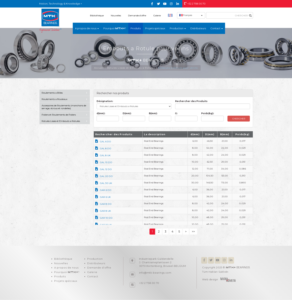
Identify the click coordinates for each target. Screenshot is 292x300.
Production (95, 259)
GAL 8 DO (103, 148)
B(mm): (153, 113)
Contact (92, 277)
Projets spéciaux (155, 28)
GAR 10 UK (103, 225)
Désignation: (105, 101)
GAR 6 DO (103, 190)
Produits (136, 28)
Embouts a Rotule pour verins (178, 68)
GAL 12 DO (103, 169)
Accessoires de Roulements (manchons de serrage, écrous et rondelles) (64, 107)
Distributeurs (198, 28)
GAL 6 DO (103, 141)
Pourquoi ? (114, 28)
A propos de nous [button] (87, 28)
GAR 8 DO (103, 204)
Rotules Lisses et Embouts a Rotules (130, 68)
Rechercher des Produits (191, 101)
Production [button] (178, 28)
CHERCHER (238, 118)
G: (176, 113)
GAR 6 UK (103, 197)
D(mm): (127, 113)
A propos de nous (66, 268)
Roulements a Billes (52, 93)
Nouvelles (116, 15)
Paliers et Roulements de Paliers (59, 114)
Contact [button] (216, 28)
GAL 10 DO (103, 162)
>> (193, 231)
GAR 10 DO (104, 218)
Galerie (157, 15)
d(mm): (101, 113)
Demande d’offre (137, 15)
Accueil (98, 68)
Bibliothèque (97, 15)
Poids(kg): (207, 113)
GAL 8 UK (102, 155)
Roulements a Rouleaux (54, 99)
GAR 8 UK (103, 211)
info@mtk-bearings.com (155, 272)
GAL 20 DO (104, 176)
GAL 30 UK (103, 183)
